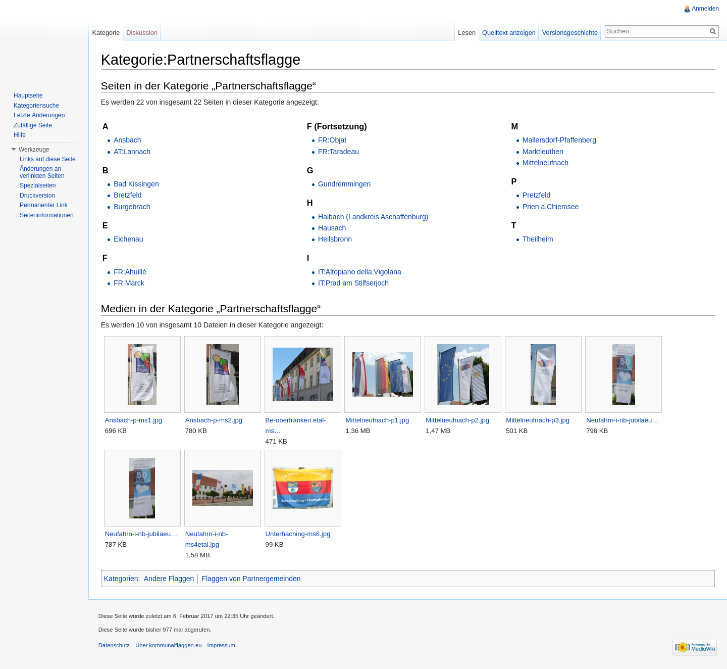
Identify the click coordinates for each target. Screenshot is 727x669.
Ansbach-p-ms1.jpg (134, 420)
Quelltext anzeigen (509, 32)
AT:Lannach (132, 152)
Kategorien (122, 579)
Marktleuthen (543, 152)
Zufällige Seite (33, 125)
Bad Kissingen (137, 184)
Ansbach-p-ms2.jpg (214, 420)
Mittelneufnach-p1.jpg (378, 420)
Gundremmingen (345, 184)
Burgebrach (132, 207)
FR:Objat (333, 140)
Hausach (332, 228)
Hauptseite (28, 95)
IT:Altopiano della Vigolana (360, 272)
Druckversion (37, 195)
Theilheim (538, 239)
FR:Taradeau (339, 152)
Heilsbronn (335, 239)
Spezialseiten (38, 185)
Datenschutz (114, 646)
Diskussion (142, 32)
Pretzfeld (536, 196)
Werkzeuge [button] (34, 149)
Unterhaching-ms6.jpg (298, 534)
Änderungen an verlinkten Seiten (42, 172)
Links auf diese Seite (48, 159)
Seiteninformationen (47, 215)
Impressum (222, 646)
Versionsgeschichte (569, 32)
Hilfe (20, 134)
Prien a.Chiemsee (551, 207)
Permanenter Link (44, 205)
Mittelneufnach (545, 163)
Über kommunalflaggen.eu (169, 646)
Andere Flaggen (169, 579)
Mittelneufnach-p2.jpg (458, 420)
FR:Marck (129, 283)
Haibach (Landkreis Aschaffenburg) (374, 217)
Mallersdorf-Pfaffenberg (559, 140)
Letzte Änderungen (39, 115)
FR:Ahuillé (130, 272)
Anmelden (705, 8)
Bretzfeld (128, 196)
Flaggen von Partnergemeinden (251, 579)
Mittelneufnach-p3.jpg (538, 420)
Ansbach (127, 140)
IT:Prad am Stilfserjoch (354, 283)
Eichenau (128, 239)
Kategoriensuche (36, 105)
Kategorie (106, 32)
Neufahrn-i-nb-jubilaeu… (623, 420)
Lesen (467, 32)
